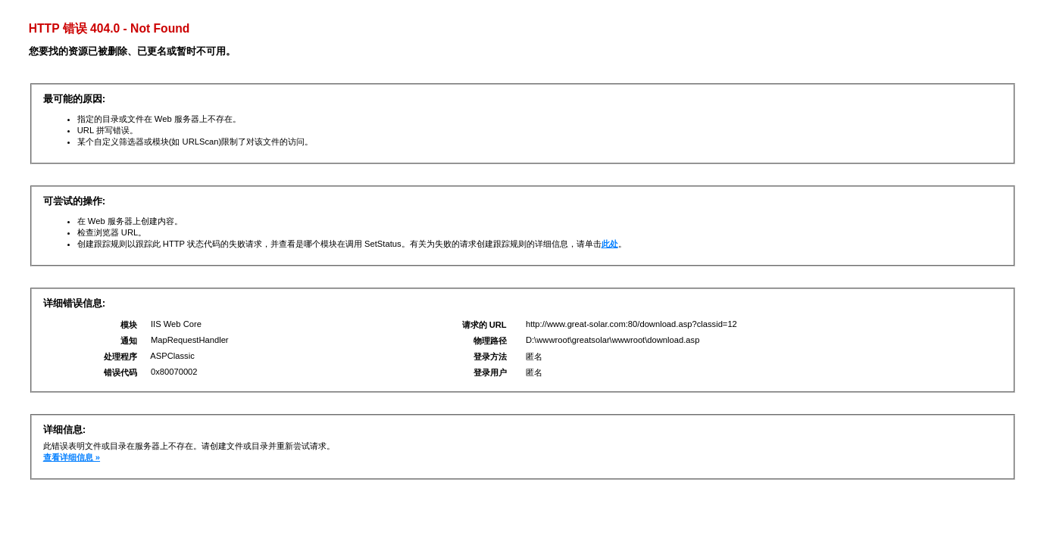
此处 (610, 243)
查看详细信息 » (71, 457)
